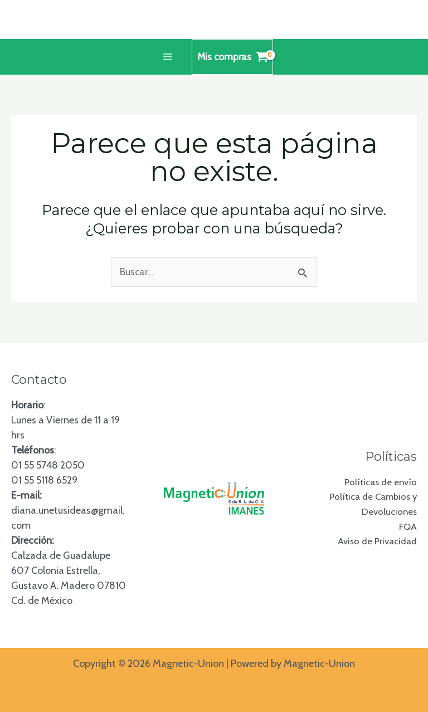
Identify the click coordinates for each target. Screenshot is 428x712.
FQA (407, 526)
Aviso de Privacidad (374, 541)
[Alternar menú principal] (166, 57)
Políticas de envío (378, 481)
